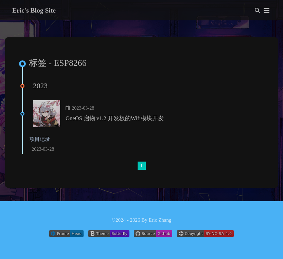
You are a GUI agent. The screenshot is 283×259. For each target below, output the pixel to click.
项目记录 (40, 139)
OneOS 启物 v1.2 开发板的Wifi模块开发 (115, 118)
